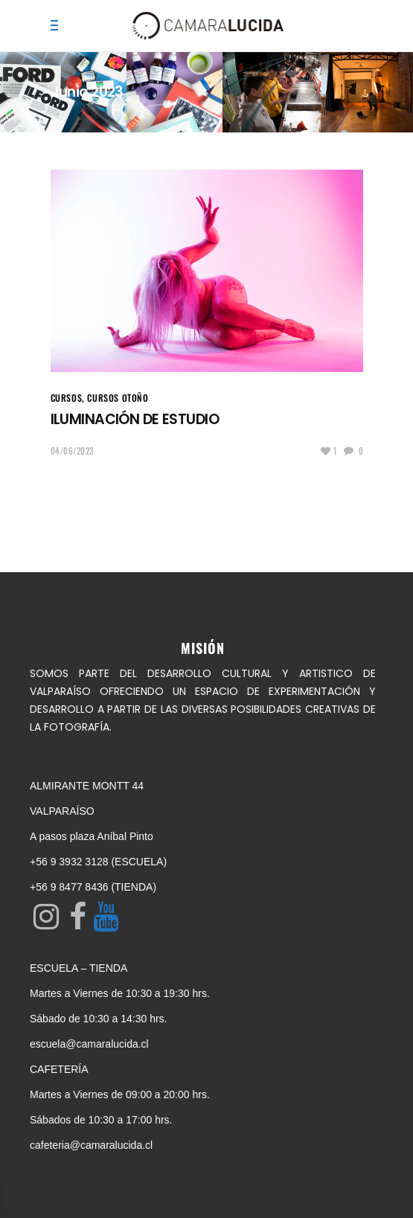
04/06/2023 (73, 451)
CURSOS (67, 397)
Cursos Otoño (117, 397)
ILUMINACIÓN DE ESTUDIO (135, 419)
